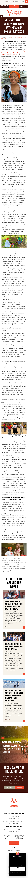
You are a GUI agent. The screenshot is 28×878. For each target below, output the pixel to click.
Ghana (17, 37)
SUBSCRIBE (14, 843)
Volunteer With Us (4, 6)
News (20, 37)
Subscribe (23, 6)
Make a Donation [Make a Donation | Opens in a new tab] (14, 6)
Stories (22, 37)
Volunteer (9, 787)
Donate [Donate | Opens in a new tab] (19, 787)
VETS (25, 37)
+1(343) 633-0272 (9, 1)
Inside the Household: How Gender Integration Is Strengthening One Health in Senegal (13, 605)
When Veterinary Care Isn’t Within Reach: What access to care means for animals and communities (13, 695)
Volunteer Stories (4, 38)
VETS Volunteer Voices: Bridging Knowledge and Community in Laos (13, 646)
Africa (11, 37)
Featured (14, 37)
